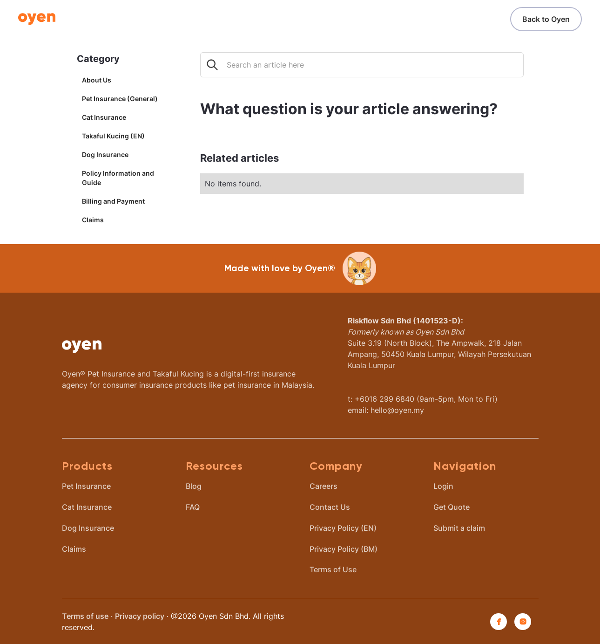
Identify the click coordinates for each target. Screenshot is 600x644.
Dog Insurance (105, 154)
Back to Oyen (546, 19)
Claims (93, 220)
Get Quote (451, 507)
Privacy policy (139, 616)
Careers (323, 486)
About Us (96, 80)
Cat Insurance (104, 117)
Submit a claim (459, 528)
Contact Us (330, 507)
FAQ (193, 507)
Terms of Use (333, 569)
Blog (194, 486)
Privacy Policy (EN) (343, 528)
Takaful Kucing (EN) (113, 136)
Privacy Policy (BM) (344, 549)
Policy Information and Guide (118, 178)
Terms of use (85, 616)
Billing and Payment (113, 201)
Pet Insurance (86, 486)
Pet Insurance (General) (120, 99)
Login (443, 486)
